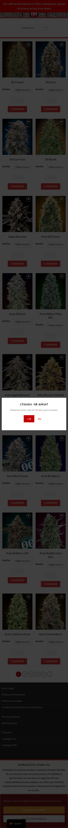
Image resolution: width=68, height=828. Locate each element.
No (39, 418)
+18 (29, 418)
